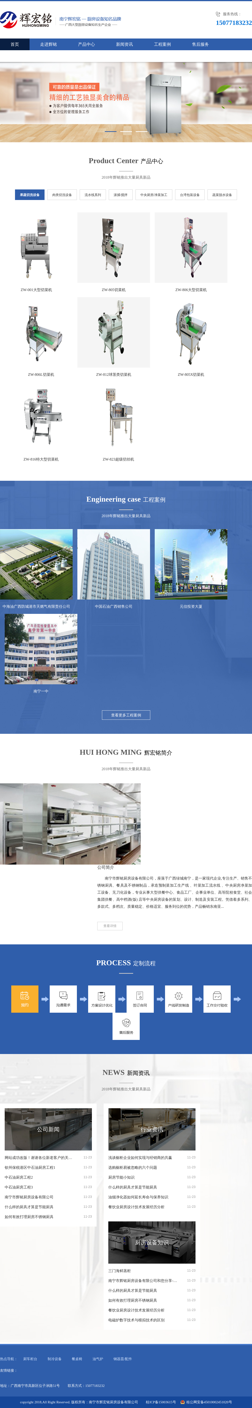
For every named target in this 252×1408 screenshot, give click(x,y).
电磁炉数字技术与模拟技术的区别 (136, 1320)
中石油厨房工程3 (19, 1187)
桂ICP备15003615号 (161, 1402)
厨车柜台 (30, 1359)
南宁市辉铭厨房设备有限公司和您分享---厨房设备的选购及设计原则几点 (143, 1281)
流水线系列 (93, 195)
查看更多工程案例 (126, 715)
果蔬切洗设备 (30, 195)
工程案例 (162, 44)
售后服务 (200, 44)
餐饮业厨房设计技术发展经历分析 (136, 1207)
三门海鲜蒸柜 (119, 1271)
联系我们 (19, 56)
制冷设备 (55, 1359)
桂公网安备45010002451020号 (209, 1402)
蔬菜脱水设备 (222, 195)
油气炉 (98, 1359)
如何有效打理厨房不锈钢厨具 (29, 1217)
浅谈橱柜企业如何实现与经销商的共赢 (140, 1158)
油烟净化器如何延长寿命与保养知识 (138, 1197)
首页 (15, 44)
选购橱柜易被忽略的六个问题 (132, 1167)
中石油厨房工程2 (19, 1177)
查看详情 (110, 926)
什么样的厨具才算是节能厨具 (29, 1207)
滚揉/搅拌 (121, 195)
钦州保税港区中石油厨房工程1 (30, 1167)
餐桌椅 (77, 1359)
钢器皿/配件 (122, 1359)
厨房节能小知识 (121, 1177)
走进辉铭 (48, 44)
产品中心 (86, 44)
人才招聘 (57, 56)
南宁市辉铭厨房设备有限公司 (29, 1197)
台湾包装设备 (190, 195)
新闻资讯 (124, 44)
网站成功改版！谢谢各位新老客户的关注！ (40, 1158)
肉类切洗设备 (62, 195)
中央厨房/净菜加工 (154, 195)
